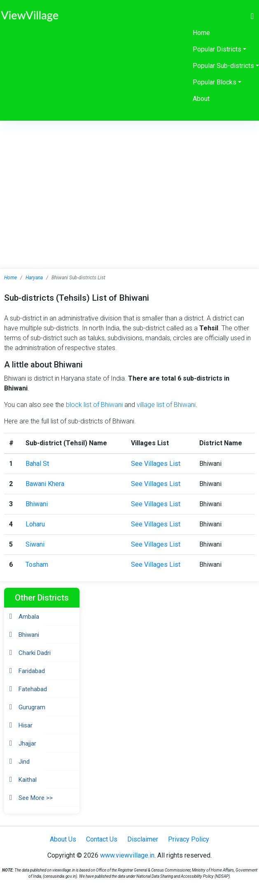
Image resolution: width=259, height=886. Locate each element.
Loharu (35, 524)
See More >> (36, 798)
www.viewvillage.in (127, 855)
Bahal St (37, 464)
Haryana (34, 278)
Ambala (29, 616)
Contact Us (101, 839)
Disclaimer (142, 839)
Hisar (26, 725)
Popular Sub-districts (223, 66)
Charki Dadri (35, 653)
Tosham (37, 564)
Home (201, 33)
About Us (63, 839)
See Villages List (155, 464)
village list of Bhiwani (166, 405)
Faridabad (32, 671)
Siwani (35, 544)
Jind (24, 761)
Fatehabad (33, 689)
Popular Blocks (214, 82)
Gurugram (32, 707)
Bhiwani (37, 504)
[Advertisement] (129, 182)
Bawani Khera (45, 484)
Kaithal (28, 779)
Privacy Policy (188, 839)
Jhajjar (27, 743)
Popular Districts (217, 49)
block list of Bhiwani (94, 405)
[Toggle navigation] (252, 16)
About (201, 99)
